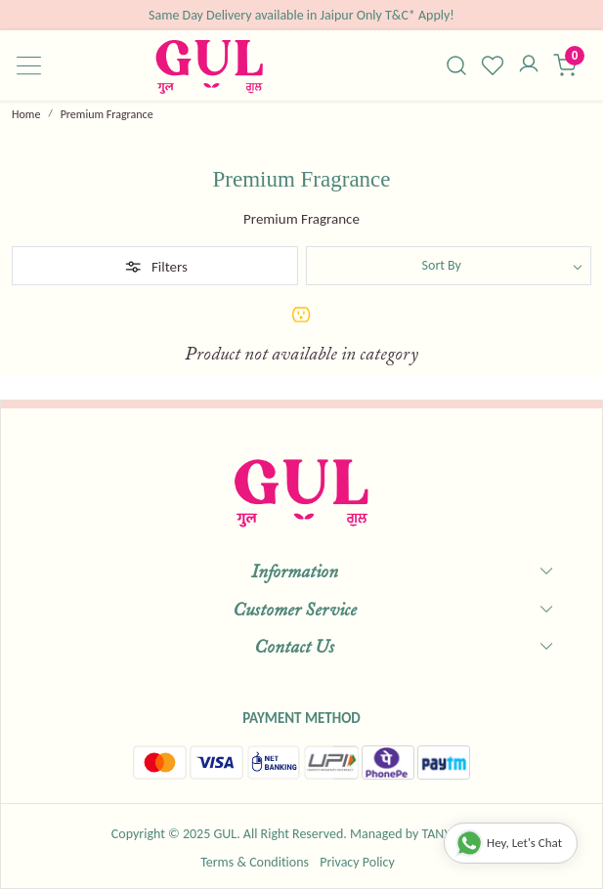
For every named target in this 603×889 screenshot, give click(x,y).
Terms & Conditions (254, 862)
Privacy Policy (357, 862)
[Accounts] (529, 65)
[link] (457, 65)
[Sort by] (449, 265)
